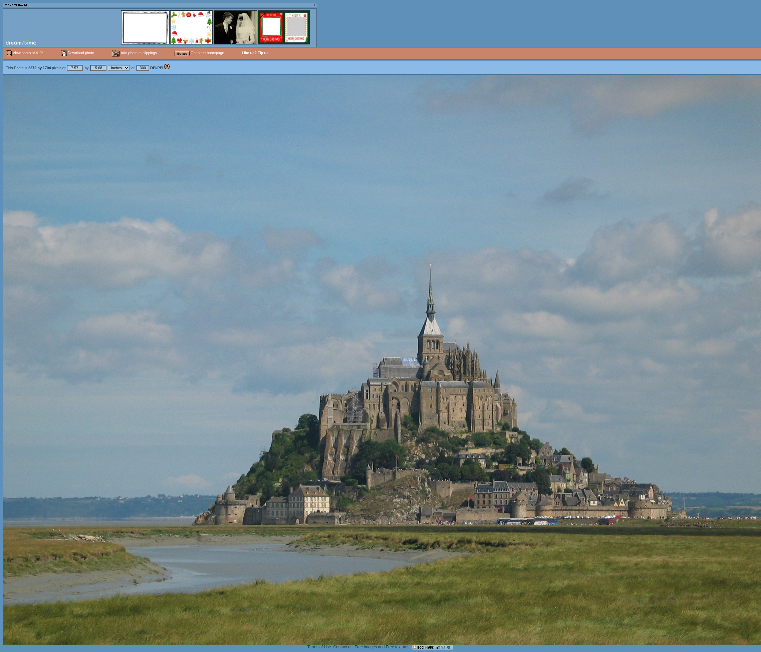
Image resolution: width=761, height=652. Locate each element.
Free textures (398, 647)
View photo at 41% (25, 53)
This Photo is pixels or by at (85, 68)
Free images (365, 647)
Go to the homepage (199, 53)
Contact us (342, 647)
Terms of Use (319, 647)
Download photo (77, 53)
